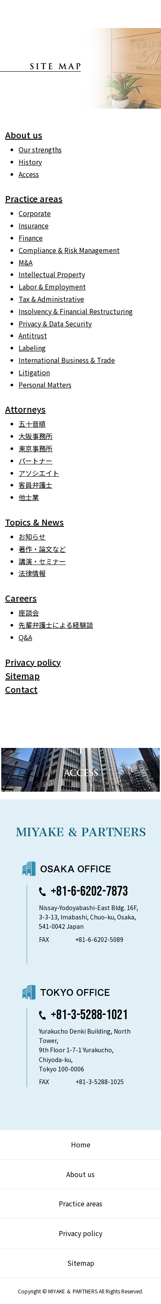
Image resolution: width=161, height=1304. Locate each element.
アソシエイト (39, 473)
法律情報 (32, 573)
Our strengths (40, 149)
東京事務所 (35, 448)
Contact (21, 689)
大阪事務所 (35, 436)
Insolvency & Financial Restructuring (76, 311)
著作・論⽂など (42, 549)
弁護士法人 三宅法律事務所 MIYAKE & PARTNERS (41, 14)
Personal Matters (45, 384)
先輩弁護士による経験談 (56, 625)
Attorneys (25, 409)
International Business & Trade (67, 360)
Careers (21, 598)
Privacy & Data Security (55, 323)
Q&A (25, 637)
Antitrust (33, 335)
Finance (31, 238)
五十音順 (32, 424)
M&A (26, 262)
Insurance (34, 225)
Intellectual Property (52, 274)
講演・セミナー (42, 561)
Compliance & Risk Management (69, 250)
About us (23, 135)
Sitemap (22, 675)
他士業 (29, 497)
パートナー (35, 460)
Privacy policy (33, 662)
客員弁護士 (35, 485)
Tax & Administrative (51, 299)
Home (80, 1144)
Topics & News (34, 522)
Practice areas (34, 198)
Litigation (34, 372)
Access (29, 174)
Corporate (35, 213)
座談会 (29, 612)
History (30, 162)
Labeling (32, 348)
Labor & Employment (52, 286)
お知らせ (32, 536)
